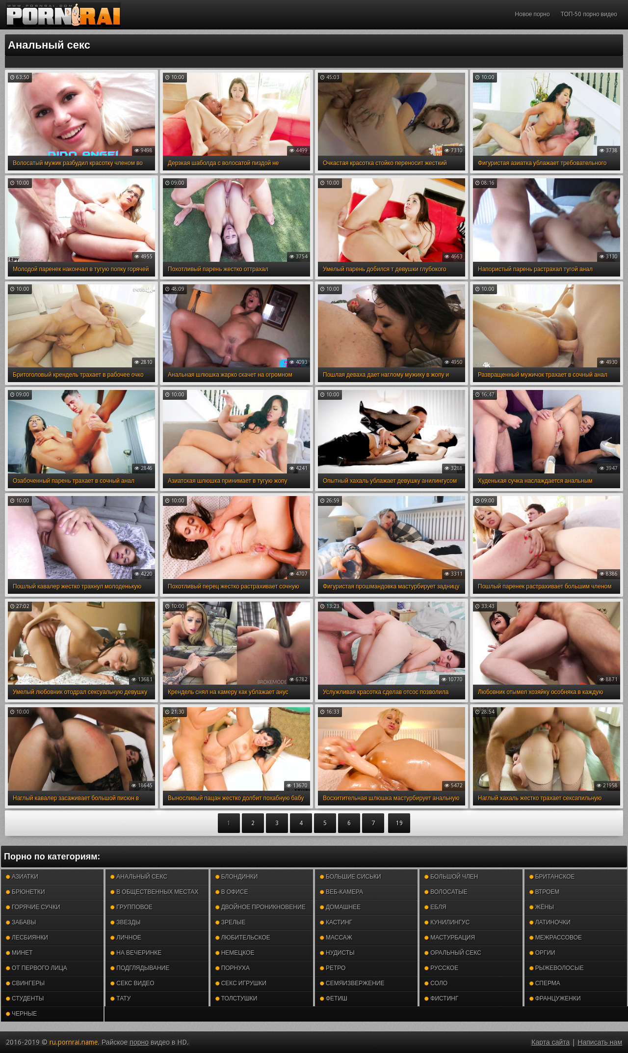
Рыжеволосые (556, 968)
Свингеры (25, 983)
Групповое (131, 907)
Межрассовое (555, 937)
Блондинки (236, 876)
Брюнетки (25, 891)
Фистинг (441, 998)
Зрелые (230, 922)
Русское (441, 968)
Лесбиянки (27, 937)
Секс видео (132, 983)
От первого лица (36, 968)
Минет (19, 952)
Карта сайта (550, 1042)
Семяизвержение (352, 983)
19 (399, 823)
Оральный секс (452, 952)
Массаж (336, 937)
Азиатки (22, 876)
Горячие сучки (33, 907)
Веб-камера (341, 891)
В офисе (231, 891)
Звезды (125, 922)
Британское (552, 876)
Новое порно (532, 14)
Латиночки (550, 922)
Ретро (332, 968)
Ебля (435, 907)
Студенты (25, 998)
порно (139, 1042)
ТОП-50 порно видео (589, 14)
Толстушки (236, 998)
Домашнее (340, 907)
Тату (120, 998)
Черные (21, 1013)
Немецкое (235, 952)
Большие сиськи (350, 876)
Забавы (21, 922)
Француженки (555, 998)
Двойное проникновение (260, 907)
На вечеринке (135, 952)
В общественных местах (154, 891)
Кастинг (336, 922)
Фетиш (333, 998)
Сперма (544, 983)
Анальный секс (138, 876)
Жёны (541, 907)
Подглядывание (139, 968)
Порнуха (232, 968)
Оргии (542, 952)
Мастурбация (449, 937)
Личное (125, 937)
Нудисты (337, 952)
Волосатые (445, 891)
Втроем (544, 891)
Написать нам (599, 1042)
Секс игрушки (240, 983)
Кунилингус (447, 922)
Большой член (451, 876)
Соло (435, 983)
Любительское (242, 937)
